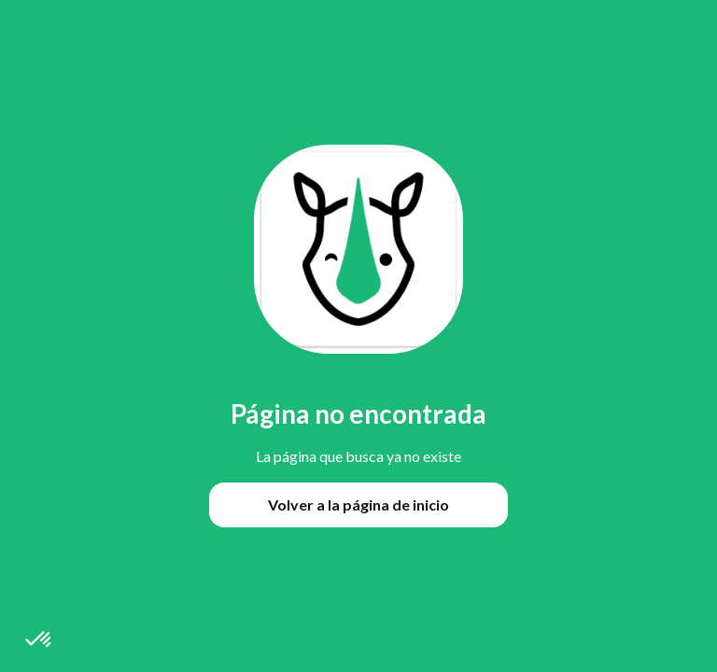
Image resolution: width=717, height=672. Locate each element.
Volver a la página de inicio (358, 504)
